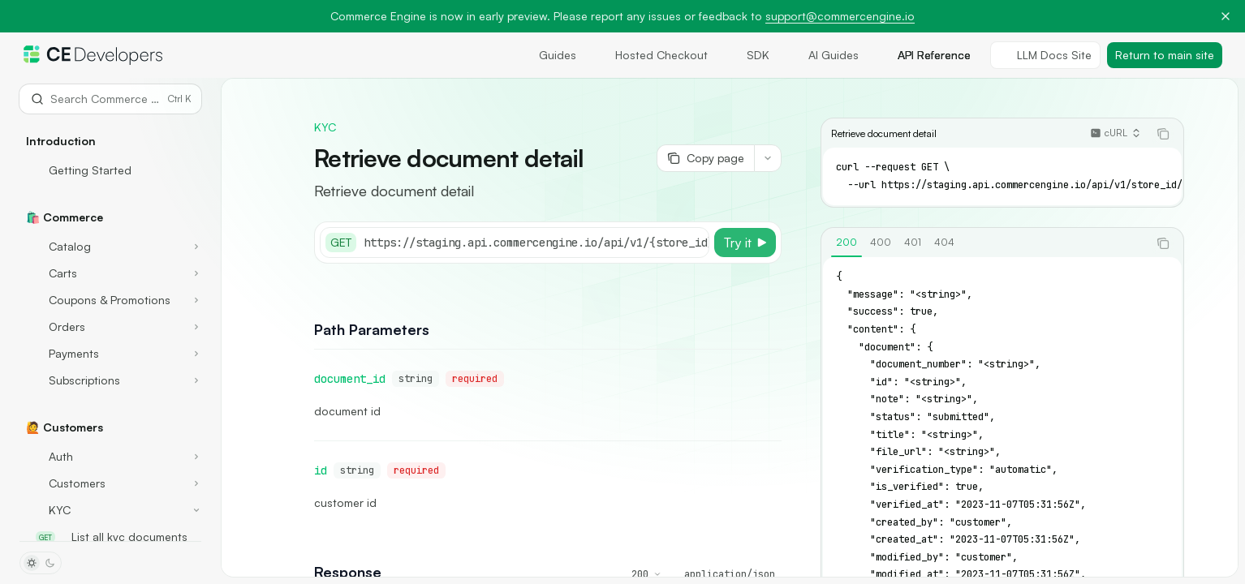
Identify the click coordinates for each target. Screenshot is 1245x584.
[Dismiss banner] (1225, 16)
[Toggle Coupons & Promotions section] (110, 300)
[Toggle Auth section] (110, 457)
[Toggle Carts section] (110, 273)
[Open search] (110, 99)
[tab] (846, 242)
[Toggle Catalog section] (110, 247)
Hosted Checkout (652, 55)
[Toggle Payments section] (110, 354)
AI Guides (824, 55)
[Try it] (745, 242)
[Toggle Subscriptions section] (110, 380)
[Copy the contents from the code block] (1163, 133)
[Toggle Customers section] (110, 483)
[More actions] (768, 158)
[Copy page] (705, 158)
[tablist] (984, 243)
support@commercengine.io (840, 16)
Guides (547, 55)
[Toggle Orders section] (110, 327)
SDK (748, 55)
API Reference (924, 55)
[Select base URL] (580, 242)
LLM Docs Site (1045, 55)
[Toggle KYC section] (110, 510)
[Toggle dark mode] (40, 563)
